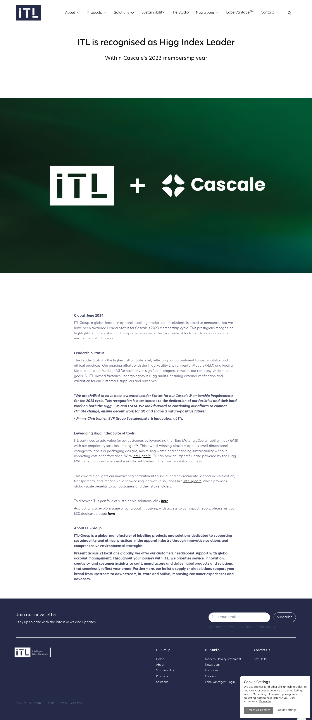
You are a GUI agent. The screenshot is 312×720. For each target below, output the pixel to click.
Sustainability (153, 12)
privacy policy (265, 627)
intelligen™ (129, 446)
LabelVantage (240, 12)
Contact (267, 12)
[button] (73, 12)
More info (265, 701)
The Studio (180, 12)
